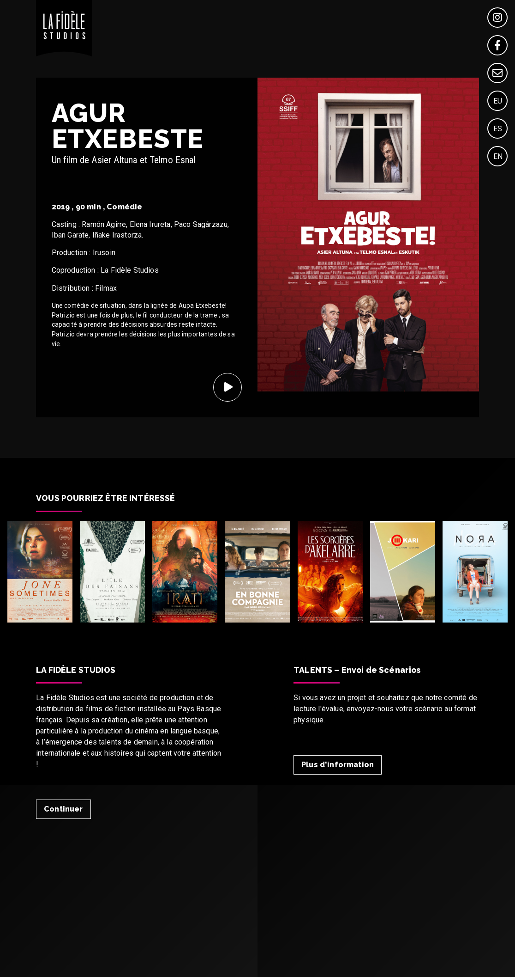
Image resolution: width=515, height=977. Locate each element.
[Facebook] (497, 45)
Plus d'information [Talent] (337, 764)
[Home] (64, 53)
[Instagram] (497, 17)
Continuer (63, 809)
